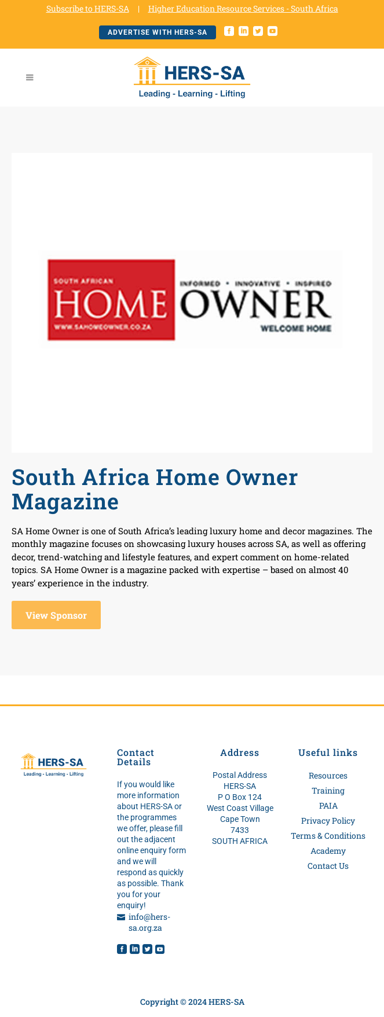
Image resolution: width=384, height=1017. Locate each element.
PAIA (328, 805)
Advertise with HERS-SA (157, 32)
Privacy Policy (328, 820)
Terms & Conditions (328, 835)
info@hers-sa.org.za (149, 922)
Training (328, 790)
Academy (328, 850)
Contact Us (328, 865)
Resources (328, 775)
